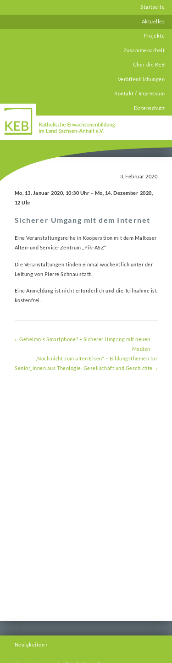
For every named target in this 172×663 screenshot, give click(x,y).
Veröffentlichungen (141, 79)
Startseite (152, 7)
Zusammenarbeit (144, 50)
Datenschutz (149, 108)
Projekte (154, 36)
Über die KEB (149, 64)
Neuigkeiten (30, 644)
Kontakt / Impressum (139, 93)
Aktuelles (153, 21)
